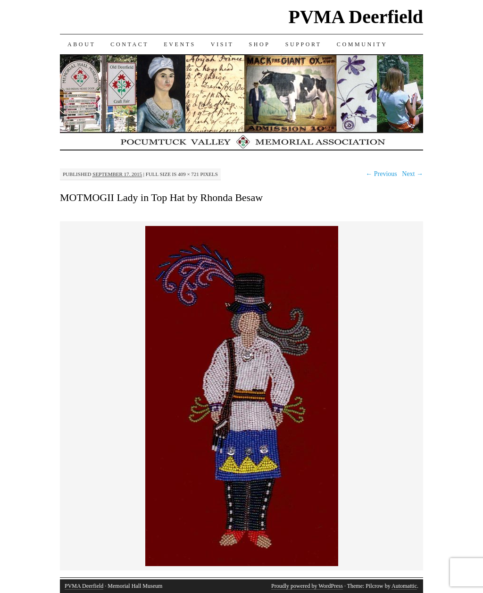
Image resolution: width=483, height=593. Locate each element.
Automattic (404, 586)
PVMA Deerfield (356, 16)
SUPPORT (303, 44)
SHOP (259, 44)
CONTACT (129, 44)
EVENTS (180, 44)
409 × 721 (188, 174)
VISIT (222, 44)
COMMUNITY (362, 44)
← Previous (381, 173)
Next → (412, 173)
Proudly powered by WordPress (307, 586)
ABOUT (81, 44)
